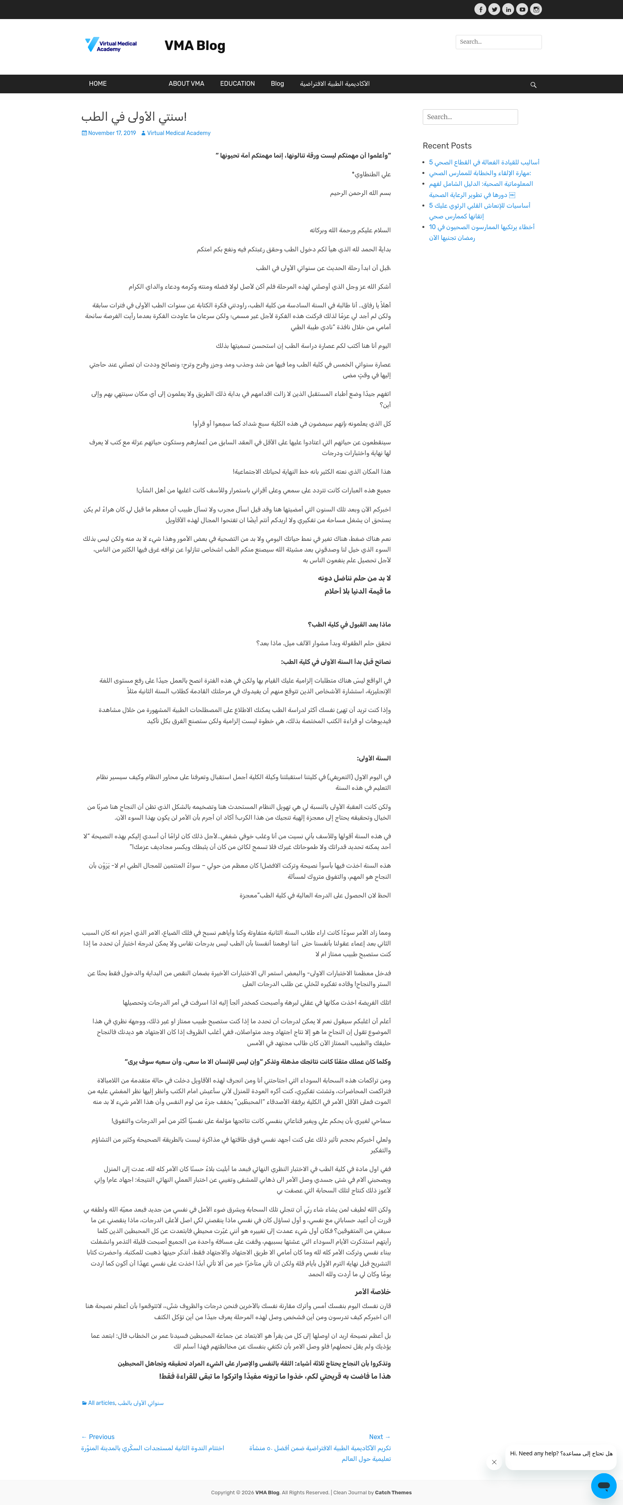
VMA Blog (195, 45)
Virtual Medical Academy (179, 133)
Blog (277, 83)
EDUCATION (237, 83)
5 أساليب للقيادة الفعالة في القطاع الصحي (484, 162)
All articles (101, 1403)
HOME (98, 83)
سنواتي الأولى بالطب (141, 1403)
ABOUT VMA (186, 83)
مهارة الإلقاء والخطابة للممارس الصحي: (480, 173)
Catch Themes (393, 1492)
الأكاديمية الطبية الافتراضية (335, 83)
